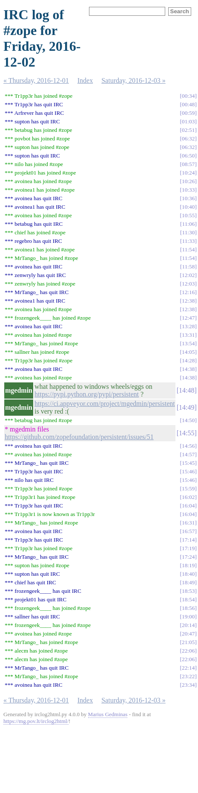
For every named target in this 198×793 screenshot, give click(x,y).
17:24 (188, 557)
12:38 (188, 300)
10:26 (188, 181)
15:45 (188, 463)
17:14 (188, 539)
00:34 (188, 96)
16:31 (188, 522)
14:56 (188, 446)
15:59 (188, 488)
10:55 (188, 215)
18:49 (188, 582)
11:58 (188, 266)
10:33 (188, 190)
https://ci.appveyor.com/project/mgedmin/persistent (104, 403)
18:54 (188, 599)
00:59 (188, 113)
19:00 (188, 616)
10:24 (188, 172)
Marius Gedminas (108, 714)
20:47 (188, 633)
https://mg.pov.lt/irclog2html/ (36, 721)
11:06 (188, 224)
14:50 (188, 420)
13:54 (188, 343)
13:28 (188, 326)
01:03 (188, 121)
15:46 (188, 471)
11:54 (188, 249)
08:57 (188, 164)
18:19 (188, 565)
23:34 (188, 685)
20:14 (188, 625)
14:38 (188, 369)
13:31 (188, 335)
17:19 (188, 548)
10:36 (188, 198)
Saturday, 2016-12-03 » (133, 80)
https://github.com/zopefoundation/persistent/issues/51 (79, 436)
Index (85, 80)
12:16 (188, 292)
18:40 (188, 574)
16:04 (188, 505)
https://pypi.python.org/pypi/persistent (86, 394)
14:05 (188, 352)
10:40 (188, 207)
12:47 (188, 318)
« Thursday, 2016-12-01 (36, 80)
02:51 (188, 130)
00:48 (188, 104)
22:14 (188, 668)
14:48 (186, 390)
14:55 (186, 433)
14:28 (188, 360)
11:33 (188, 241)
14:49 (186, 407)
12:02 (188, 275)
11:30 (188, 232)
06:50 (188, 155)
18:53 (188, 591)
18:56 (188, 608)
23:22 (188, 676)
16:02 (188, 497)
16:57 (188, 531)
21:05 (188, 642)
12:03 (188, 283)
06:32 (188, 138)
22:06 (188, 650)
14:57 (188, 454)
